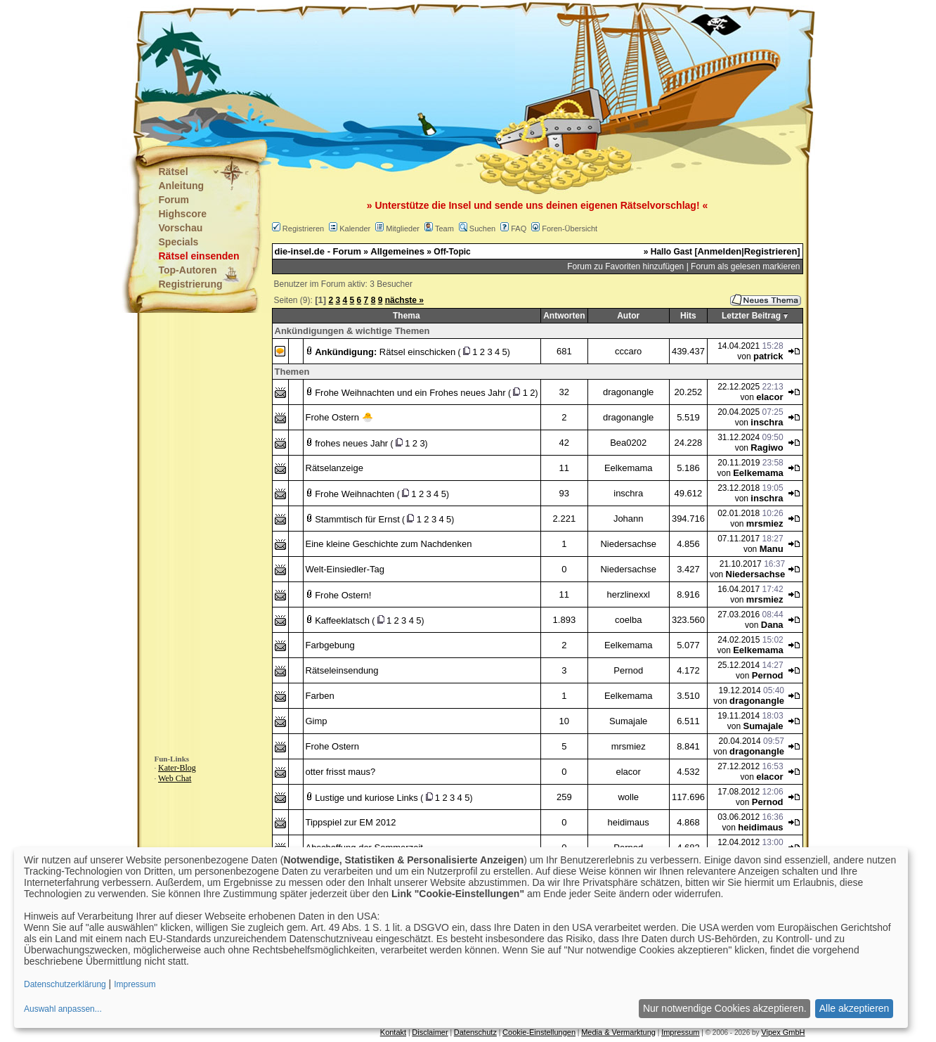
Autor (628, 316)
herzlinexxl (628, 594)
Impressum (680, 1032)
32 (564, 392)
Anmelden (719, 251)
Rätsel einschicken (417, 352)
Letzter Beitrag (751, 316)
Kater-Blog (177, 768)
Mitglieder (403, 228)
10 (564, 721)
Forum (174, 199)
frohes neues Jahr (351, 443)
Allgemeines (397, 251)
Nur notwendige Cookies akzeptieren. (725, 1008)
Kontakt (393, 1032)
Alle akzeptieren (854, 1008)
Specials (179, 241)
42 (564, 442)
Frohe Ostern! (343, 595)
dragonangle (628, 392)
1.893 (564, 620)
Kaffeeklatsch (342, 620)
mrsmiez (765, 523)
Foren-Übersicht (569, 228)
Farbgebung (330, 645)
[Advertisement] (398, 70)
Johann (628, 518)
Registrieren (303, 228)
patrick (768, 356)
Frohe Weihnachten (354, 494)
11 (564, 468)
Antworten (564, 316)
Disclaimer (430, 1032)
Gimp (316, 721)
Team (444, 228)
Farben (320, 695)
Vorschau (181, 227)
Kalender (354, 228)
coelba (628, 620)
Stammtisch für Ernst (357, 519)
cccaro (628, 351)
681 (564, 351)
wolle (628, 797)
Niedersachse (628, 544)
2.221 (564, 518)
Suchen (482, 228)
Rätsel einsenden (199, 256)
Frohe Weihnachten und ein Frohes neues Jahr (410, 392)
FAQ (518, 228)
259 (564, 797)
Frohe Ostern (333, 746)
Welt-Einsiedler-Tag (345, 569)
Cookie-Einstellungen (539, 1032)
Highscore (183, 213)
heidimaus (628, 822)
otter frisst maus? (341, 771)
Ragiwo (766, 447)
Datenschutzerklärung (65, 984)
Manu (772, 548)
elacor (769, 397)
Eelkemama (628, 468)
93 (564, 493)
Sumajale (628, 721)
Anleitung (181, 185)
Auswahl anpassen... (63, 1009)
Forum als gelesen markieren (745, 266)
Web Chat (174, 778)
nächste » (404, 300)
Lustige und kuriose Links (366, 797)
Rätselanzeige (334, 468)
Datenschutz (475, 1032)
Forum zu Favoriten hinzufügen (625, 266)
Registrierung (191, 284)
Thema (406, 316)
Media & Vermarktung (618, 1032)
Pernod (628, 670)
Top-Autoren (188, 270)
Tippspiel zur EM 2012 (351, 822)
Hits (688, 316)
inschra (766, 422)
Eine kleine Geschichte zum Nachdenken (389, 544)
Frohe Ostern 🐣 (339, 417)
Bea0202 (628, 442)
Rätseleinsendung (342, 670)
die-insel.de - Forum (318, 251)
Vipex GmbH (783, 1032)
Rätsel (173, 171)
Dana (772, 624)
